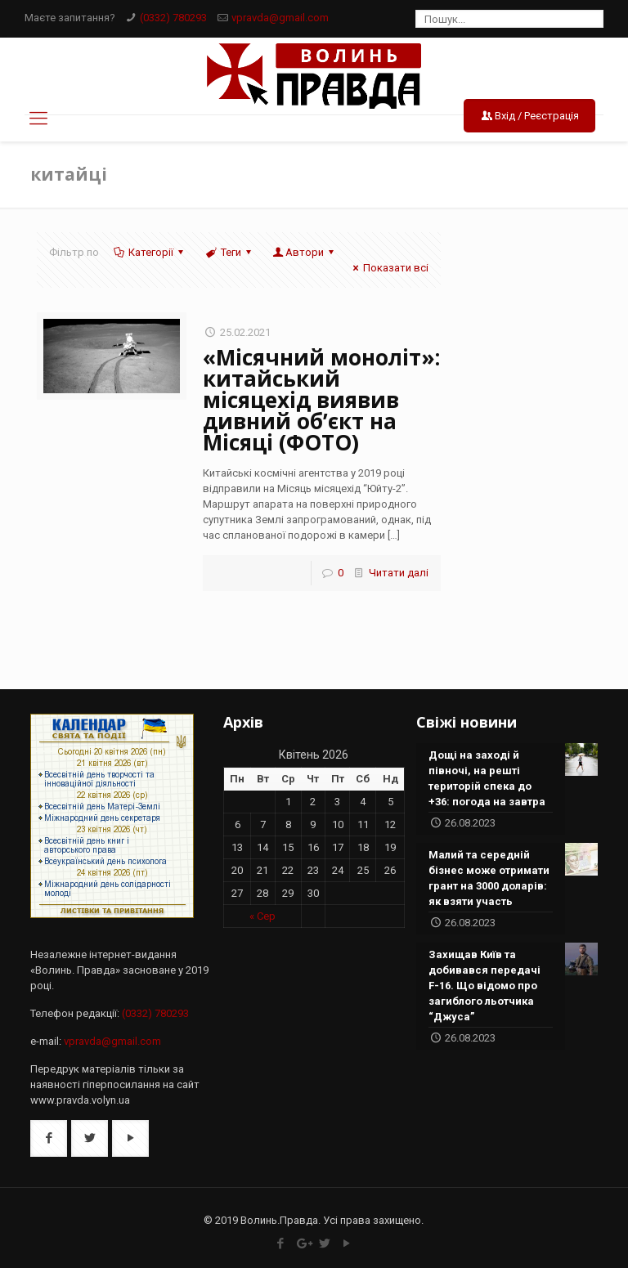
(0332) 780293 (173, 17)
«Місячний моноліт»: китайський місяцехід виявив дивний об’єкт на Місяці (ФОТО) (321, 400)
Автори (305, 252)
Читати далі (398, 573)
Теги (229, 252)
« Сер (262, 916)
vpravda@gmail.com (280, 17)
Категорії (149, 252)
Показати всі (388, 268)
